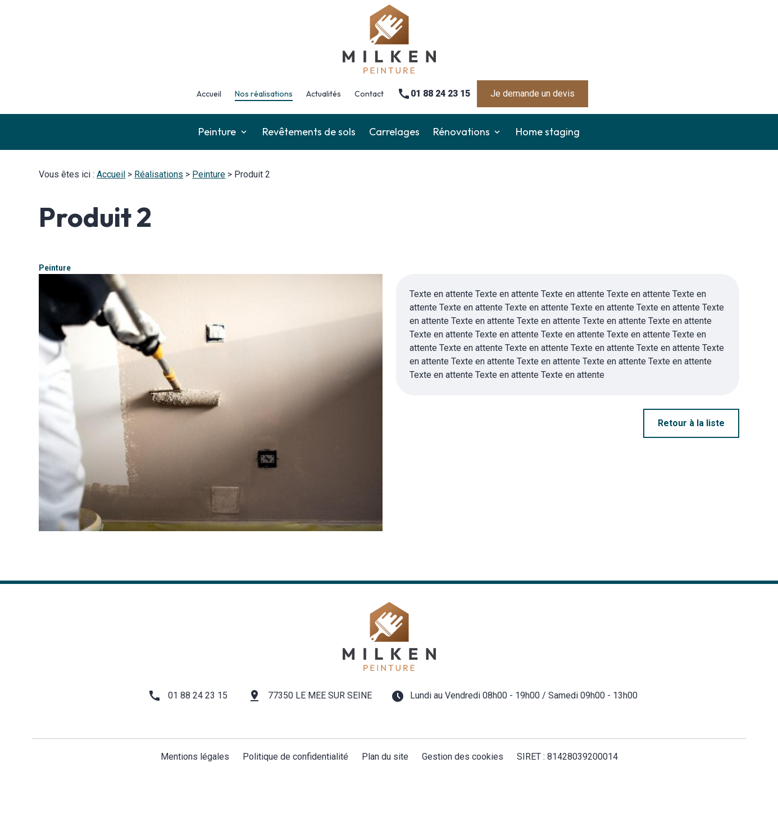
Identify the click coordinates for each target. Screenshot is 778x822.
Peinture (217, 131)
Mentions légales (195, 756)
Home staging (548, 131)
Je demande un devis (532, 93)
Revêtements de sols (309, 131)
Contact (369, 94)
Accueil (209, 94)
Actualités (323, 94)
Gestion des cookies (462, 756)
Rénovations (461, 131)
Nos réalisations (264, 94)
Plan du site (385, 756)
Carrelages (394, 131)
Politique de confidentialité (295, 756)
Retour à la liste (691, 423)
